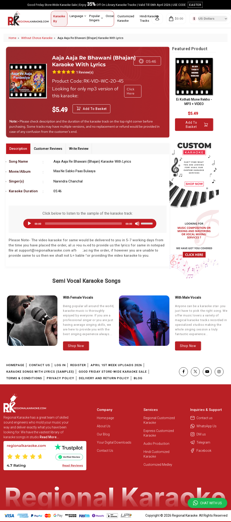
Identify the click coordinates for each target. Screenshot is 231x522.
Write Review (78, 149)
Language (78, 16)
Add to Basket (197, 125)
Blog (138, 378)
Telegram (200, 442)
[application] (87, 223)
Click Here (131, 91)
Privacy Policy (60, 378)
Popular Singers (96, 18)
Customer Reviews (48, 149)
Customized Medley (158, 464)
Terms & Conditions (24, 378)
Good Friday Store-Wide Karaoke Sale (113, 371)
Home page (105, 418)
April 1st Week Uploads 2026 (116, 365)
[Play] (29, 223)
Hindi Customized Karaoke (156, 454)
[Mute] (137, 223)
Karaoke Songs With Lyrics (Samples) (40, 371)
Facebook (200, 450)
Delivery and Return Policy (104, 378)
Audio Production (156, 443)
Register (78, 365)
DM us (198, 434)
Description (18, 149)
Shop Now (76, 346)
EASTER (195, 5)
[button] (207, 503)
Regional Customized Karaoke (159, 420)
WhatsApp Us (203, 426)
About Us (103, 426)
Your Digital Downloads (114, 442)
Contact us (201, 418)
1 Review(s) (85, 72)
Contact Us (39, 365)
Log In (60, 365)
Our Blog (103, 434)
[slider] (83, 223)
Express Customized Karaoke (159, 433)
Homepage (15, 365)
